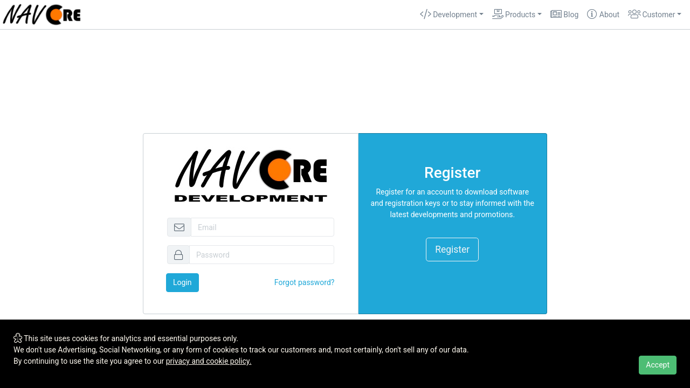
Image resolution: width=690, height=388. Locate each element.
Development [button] (448, 14)
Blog (564, 14)
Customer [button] (651, 14)
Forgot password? (304, 282)
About (603, 14)
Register (452, 249)
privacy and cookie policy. (209, 361)
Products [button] (514, 14)
